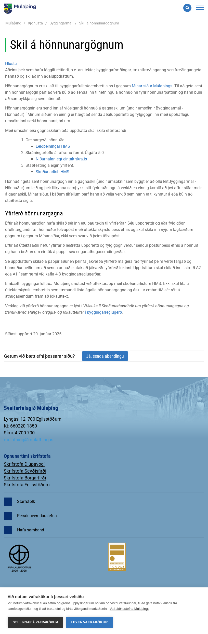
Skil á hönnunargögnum (99, 23)
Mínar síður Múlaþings (152, 86)
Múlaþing (13, 23)
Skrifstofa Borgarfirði (25, 477)
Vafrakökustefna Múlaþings (129, 609)
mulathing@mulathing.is (28, 439)
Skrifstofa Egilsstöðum (27, 484)
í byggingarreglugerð (103, 312)
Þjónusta (35, 23)
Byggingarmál (60, 23)
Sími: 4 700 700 (19, 432)
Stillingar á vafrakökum (35, 622)
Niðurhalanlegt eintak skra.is (61, 159)
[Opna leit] (187, 8)
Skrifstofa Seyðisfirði (25, 471)
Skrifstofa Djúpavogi (24, 464)
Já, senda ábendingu (105, 356)
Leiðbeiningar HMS (53, 146)
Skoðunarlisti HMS (52, 171)
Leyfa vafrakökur (89, 622)
